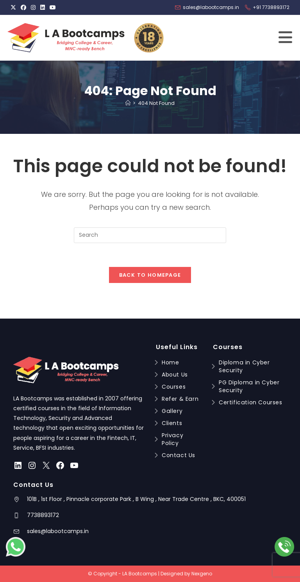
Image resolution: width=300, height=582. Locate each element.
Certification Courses (250, 402)
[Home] (127, 103)
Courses (174, 387)
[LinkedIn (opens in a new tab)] (42, 7)
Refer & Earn (180, 399)
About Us (175, 374)
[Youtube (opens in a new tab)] (52, 7)
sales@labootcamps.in (58, 531)
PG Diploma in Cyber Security (249, 386)
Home (170, 362)
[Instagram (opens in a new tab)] (33, 7)
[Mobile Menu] (286, 41)
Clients (172, 423)
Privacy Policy (172, 439)
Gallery (172, 411)
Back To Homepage (150, 275)
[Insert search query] (150, 235)
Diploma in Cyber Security (244, 366)
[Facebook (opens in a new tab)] (23, 7)
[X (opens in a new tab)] (14, 7)
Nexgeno (201, 573)
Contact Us (178, 455)
